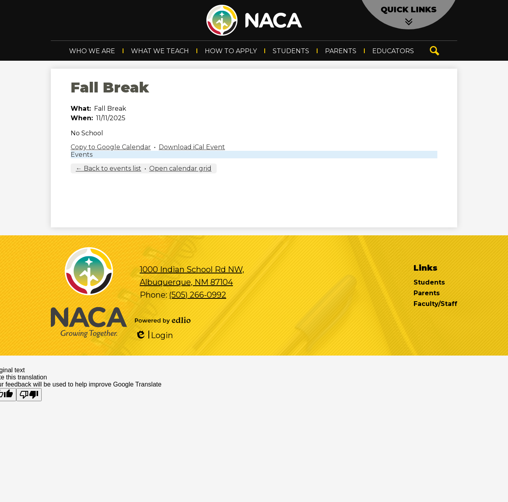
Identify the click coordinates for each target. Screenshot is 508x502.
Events (81, 154)
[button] (92, 51)
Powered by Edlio (162, 320)
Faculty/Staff (435, 304)
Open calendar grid (180, 168)
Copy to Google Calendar (111, 147)
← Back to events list (108, 168)
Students (429, 282)
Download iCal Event (192, 147)
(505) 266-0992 (197, 295)
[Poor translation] (29, 394)
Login (154, 335)
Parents (427, 293)
